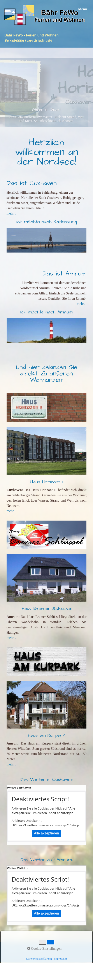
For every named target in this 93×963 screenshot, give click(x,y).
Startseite (9, 948)
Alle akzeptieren (46, 833)
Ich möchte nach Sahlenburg (46, 221)
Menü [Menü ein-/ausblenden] (82, 9)
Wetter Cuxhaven (19, 788)
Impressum (41, 948)
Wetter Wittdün (17, 868)
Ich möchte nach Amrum (46, 312)
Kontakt (25, 948)
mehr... (11, 213)
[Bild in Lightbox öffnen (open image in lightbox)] (46, 578)
